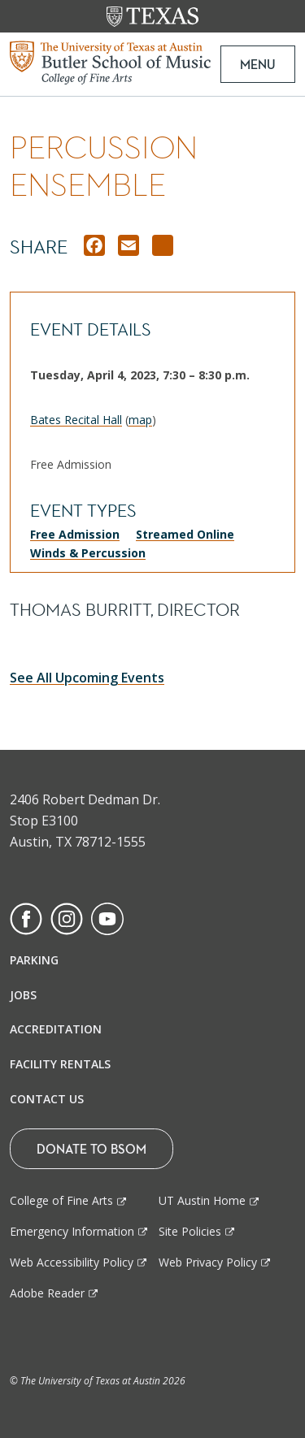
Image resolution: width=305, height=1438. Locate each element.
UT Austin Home (202, 1200)
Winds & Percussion (88, 553)
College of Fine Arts (61, 1200)
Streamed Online (185, 534)
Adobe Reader (47, 1293)
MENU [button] (258, 64)
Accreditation (56, 1029)
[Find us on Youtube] (107, 917)
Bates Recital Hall (76, 419)
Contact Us (47, 1099)
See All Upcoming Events (87, 678)
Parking (34, 960)
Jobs (23, 995)
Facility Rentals (60, 1064)
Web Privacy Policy (208, 1262)
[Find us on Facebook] (26, 917)
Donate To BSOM (91, 1149)
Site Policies (190, 1231)
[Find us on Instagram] (66, 917)
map (140, 419)
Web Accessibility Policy (71, 1262)
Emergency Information (72, 1231)
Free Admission (75, 534)
